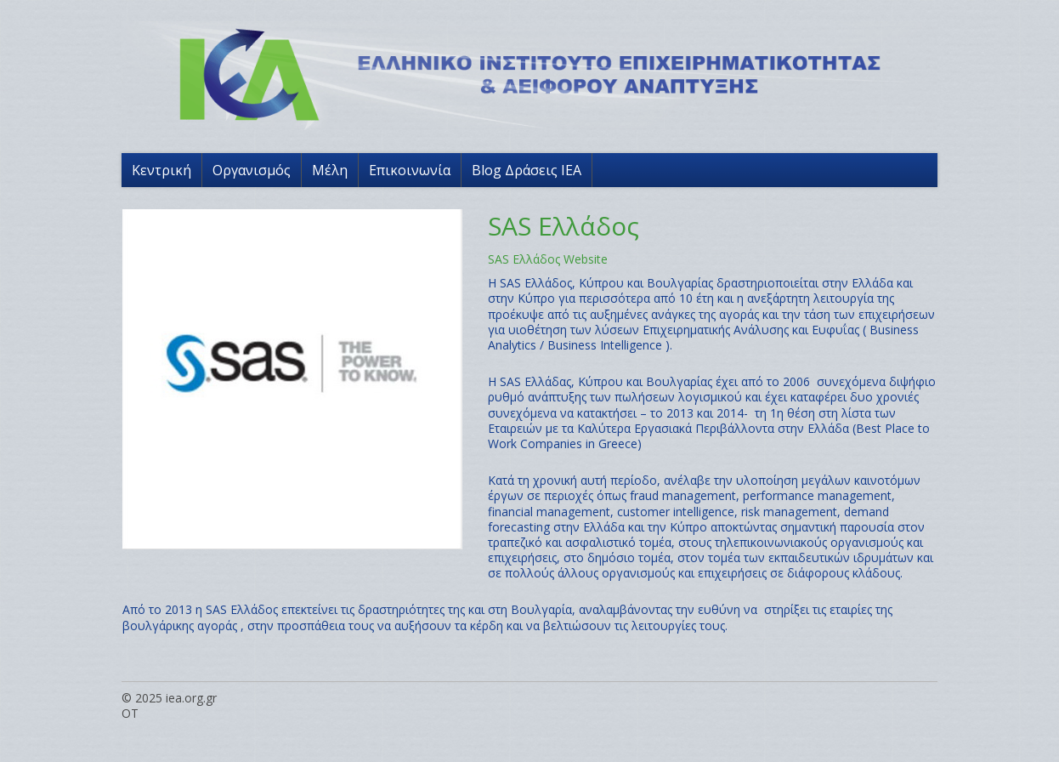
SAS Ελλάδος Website (548, 259)
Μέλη (330, 170)
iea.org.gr (191, 698)
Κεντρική (161, 170)
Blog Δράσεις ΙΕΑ (526, 170)
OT (130, 713)
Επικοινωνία (409, 170)
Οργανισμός (251, 170)
